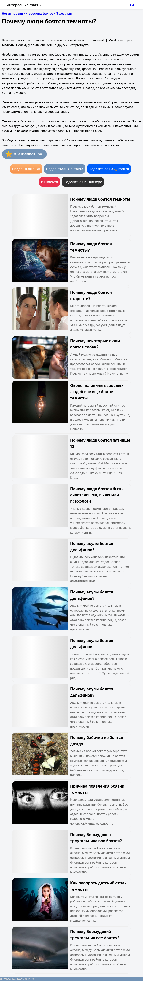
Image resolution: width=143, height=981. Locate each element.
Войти (133, 4)
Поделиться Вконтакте (64, 169)
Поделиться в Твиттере (83, 182)
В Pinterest (49, 182)
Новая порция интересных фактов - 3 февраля (37, 13)
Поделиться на (109, 169)
